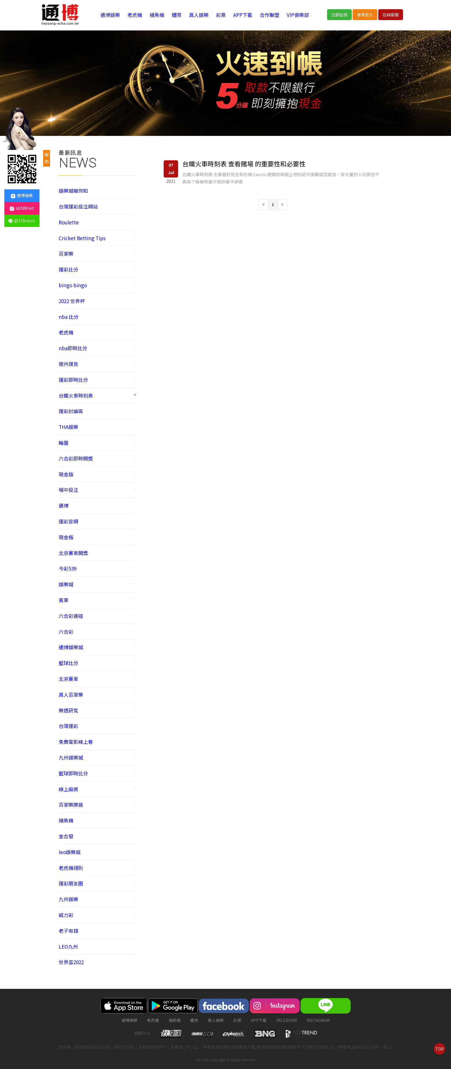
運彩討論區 (71, 411)
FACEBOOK (286, 1020)
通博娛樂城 (71, 647)
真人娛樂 (199, 14)
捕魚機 (157, 14)
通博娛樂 (110, 14)
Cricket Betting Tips (82, 238)
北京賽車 (68, 678)
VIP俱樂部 (298, 14)
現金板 (66, 537)
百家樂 (66, 253)
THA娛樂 (68, 426)
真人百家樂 (71, 694)
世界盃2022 (71, 962)
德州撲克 (68, 363)
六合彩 (66, 631)
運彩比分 (68, 269)
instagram (318, 1020)
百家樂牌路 (71, 804)
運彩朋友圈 (71, 883)
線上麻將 (68, 789)
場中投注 (68, 489)
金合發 (66, 836)
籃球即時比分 (73, 773)
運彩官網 (68, 521)
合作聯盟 (269, 14)
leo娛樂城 (70, 852)
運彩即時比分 (73, 379)
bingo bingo (73, 285)
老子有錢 (68, 930)
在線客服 (391, 15)
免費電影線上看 (76, 741)
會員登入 (365, 15)
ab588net (22, 208)
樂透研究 (68, 710)
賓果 (63, 600)
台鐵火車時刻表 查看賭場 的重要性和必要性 (243, 163)
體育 (176, 14)
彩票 (221, 14)
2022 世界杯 (72, 301)
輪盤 (63, 442)
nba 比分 (69, 316)
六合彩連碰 (71, 615)
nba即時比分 (73, 348)
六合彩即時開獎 (76, 458)
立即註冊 (339, 15)
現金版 (66, 474)
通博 (63, 505)
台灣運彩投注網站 (78, 206)
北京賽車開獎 (73, 552)
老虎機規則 (71, 867)
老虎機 (134, 14)
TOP (439, 1049)
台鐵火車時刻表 (76, 395)
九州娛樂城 (71, 757)
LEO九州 (68, 946)
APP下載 (242, 14)
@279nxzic (21, 221)
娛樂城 (66, 584)
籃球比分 (68, 663)
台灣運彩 (68, 725)
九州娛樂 (68, 899)
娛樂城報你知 (73, 190)
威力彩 (66, 914)
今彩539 (67, 568)
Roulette (69, 222)
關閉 (47, 158)
